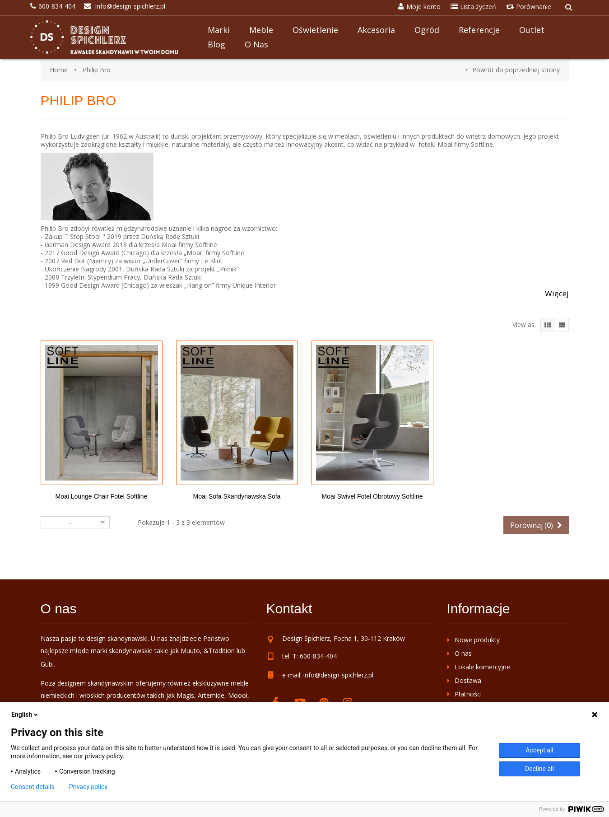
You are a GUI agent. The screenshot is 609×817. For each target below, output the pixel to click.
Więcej (557, 293)
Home (59, 69)
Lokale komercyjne (482, 667)
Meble (261, 29)
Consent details (33, 786)
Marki (219, 29)
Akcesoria (376, 29)
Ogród (426, 29)
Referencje (479, 29)
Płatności (468, 694)
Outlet (531, 29)
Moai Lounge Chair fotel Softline (102, 496)
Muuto (190, 650)
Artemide (211, 695)
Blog (216, 44)
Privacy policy (88, 786)
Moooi (237, 695)
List (562, 324)
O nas (256, 44)
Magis (185, 695)
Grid (547, 324)
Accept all (539, 750)
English (25, 714)
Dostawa (468, 680)
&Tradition (219, 650)
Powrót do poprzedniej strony (516, 69)
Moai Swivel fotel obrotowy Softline (372, 496)
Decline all (539, 768)
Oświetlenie (315, 29)
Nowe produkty (477, 639)
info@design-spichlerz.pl (338, 675)
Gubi (47, 664)
